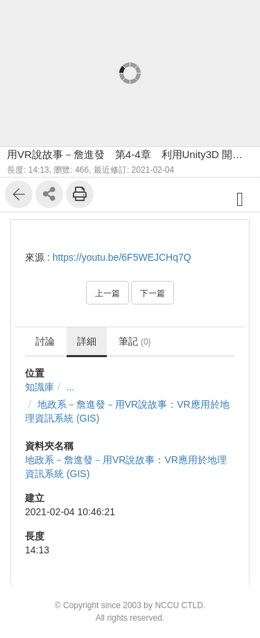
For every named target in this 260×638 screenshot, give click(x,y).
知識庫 (39, 387)
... (71, 387)
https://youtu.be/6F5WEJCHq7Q (122, 257)
